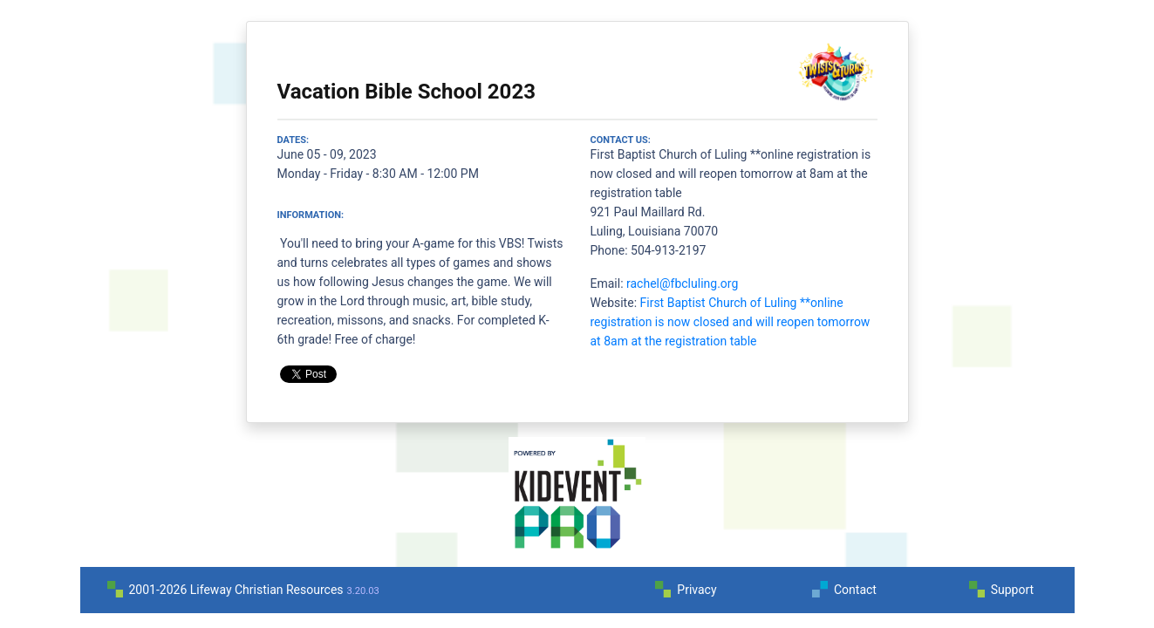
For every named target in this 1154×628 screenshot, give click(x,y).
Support (1012, 590)
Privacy (696, 590)
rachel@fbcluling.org (682, 283)
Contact (855, 590)
